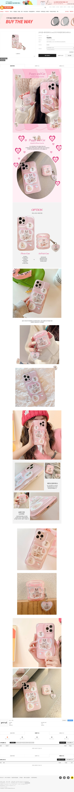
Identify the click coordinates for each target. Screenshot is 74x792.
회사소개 (1, 777)
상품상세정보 (12, 65)
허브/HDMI (25, 11)
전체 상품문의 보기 (69, 759)
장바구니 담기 (60, 55)
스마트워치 (38, 11)
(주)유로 (6, 788)
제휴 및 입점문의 (27, 777)
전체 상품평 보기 (70, 742)
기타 (57, 11)
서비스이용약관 (7, 777)
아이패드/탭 (43, 11)
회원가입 (53, 6)
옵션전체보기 (71, 52)
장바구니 (65, 6)
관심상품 (69, 55)
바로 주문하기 (47, 55)
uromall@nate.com (24, 784)
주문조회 (61, 6)
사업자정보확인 (34, 777)
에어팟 (47, 11)
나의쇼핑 (57, 6)
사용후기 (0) (37, 65)
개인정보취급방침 (14, 777)
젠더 (22, 11)
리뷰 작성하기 (62, 742)
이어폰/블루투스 (32, 11)
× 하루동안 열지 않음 (70, 3)
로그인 (50, 6)
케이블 (19, 11)
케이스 (11, 11)
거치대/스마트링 (53, 11)
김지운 (6, 785)
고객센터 (68, 6)
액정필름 (15, 11)
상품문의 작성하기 (61, 759)
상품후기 (72, 6)
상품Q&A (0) (61, 65)
